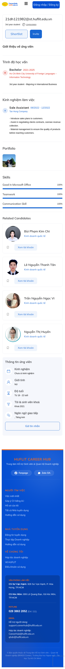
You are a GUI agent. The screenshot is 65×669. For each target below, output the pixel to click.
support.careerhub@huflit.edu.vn (25, 625)
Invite (36, 34)
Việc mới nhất (12, 496)
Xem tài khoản (26, 247)
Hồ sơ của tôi (11, 505)
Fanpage (21, 472)
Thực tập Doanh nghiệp (17, 539)
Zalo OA (44, 472)
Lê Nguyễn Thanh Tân (40, 265)
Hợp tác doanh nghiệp (16, 557)
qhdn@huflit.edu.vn (19, 637)
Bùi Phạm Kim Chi (37, 231)
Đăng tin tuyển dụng (15, 534)
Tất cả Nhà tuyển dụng (17, 510)
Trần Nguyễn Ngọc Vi (39, 298)
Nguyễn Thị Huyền (37, 332)
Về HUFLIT (10, 562)
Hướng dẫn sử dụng (15, 515)
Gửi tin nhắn (32, 426)
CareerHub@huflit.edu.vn (21, 633)
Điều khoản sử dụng (15, 566)
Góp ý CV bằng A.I (14, 500)
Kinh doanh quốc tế (35, 236)
